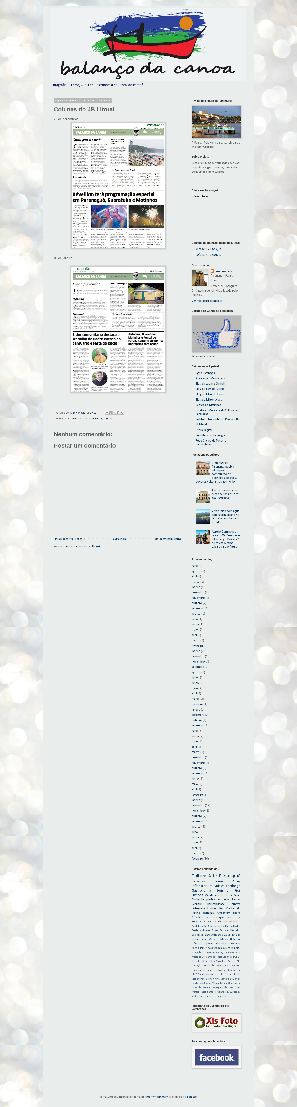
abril (194, 576)
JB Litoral (97, 418)
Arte (212, 876)
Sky (227, 992)
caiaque (222, 948)
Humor (228, 974)
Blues (227, 935)
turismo (108, 418)
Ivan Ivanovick (223, 271)
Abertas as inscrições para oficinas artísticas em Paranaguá (226, 494)
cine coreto (205, 996)
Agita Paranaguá (206, 373)
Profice (195, 992)
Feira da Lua (199, 970)
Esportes (235, 965)
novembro (198, 598)
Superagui (235, 992)
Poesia (195, 948)
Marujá (216, 983)
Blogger (192, 1097)
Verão (195, 996)
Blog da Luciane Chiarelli (210, 383)
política (210, 899)
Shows (212, 926)
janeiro (196, 587)
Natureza (235, 939)
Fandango (233, 886)
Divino (205, 961)
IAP (221, 908)
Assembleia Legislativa (218, 952)
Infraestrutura (202, 886)
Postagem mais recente (70, 539)
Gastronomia (201, 891)
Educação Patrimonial (216, 965)
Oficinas (196, 943)
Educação (197, 965)
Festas (236, 899)
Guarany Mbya (206, 974)
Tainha (207, 935)
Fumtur (204, 939)
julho (195, 566)
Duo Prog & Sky (231, 961)
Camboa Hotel (214, 957)
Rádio (203, 992)
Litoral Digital (204, 430)
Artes (236, 881)
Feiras (210, 970)
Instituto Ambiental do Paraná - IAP (218, 419)
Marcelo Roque (203, 983)
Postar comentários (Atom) (82, 546)
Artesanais (217, 935)
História (197, 895)
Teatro (220, 926)
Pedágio (235, 943)
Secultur (197, 904)
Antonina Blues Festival (214, 930)
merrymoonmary (157, 1097)
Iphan (211, 979)
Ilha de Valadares (229, 921)
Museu (224, 983)
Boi (203, 957)
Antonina (223, 899)
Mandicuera (212, 895)
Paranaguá (229, 876)
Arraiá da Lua (199, 952)
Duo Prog (215, 961)
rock (230, 948)
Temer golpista (208, 948)
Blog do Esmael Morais (210, 389)
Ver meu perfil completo (207, 300)
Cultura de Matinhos (208, 405)
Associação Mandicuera (210, 378)
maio (195, 629)
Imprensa (85, 418)
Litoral (236, 913)
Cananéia (228, 957)
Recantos (198, 881)
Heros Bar (219, 974)
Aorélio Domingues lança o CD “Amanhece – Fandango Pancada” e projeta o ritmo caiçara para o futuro (226, 539)
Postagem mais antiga (167, 539)
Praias (218, 881)
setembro (198, 608)
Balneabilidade (216, 904)
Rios (237, 891)
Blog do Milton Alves (209, 399)
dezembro (198, 592)
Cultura (75, 418)
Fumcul (211, 908)
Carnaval (235, 904)
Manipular (226, 979)
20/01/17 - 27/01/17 (209, 254)
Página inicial (119, 539)
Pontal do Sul (199, 926)
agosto (196, 571)
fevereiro (197, 645)
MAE (217, 979)
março (196, 581)
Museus (224, 939)
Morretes (214, 939)
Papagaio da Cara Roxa (226, 987)
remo (223, 996)
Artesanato (209, 921)
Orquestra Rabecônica (216, 943)
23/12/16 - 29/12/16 (209, 249)
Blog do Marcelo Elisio (210, 394)
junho (195, 624)
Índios (237, 948)
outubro (197, 603)
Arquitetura (223, 913)
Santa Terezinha (215, 992)
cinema (216, 996)
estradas (208, 913)
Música (219, 886)
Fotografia (198, 908)
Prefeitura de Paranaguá (211, 435)
